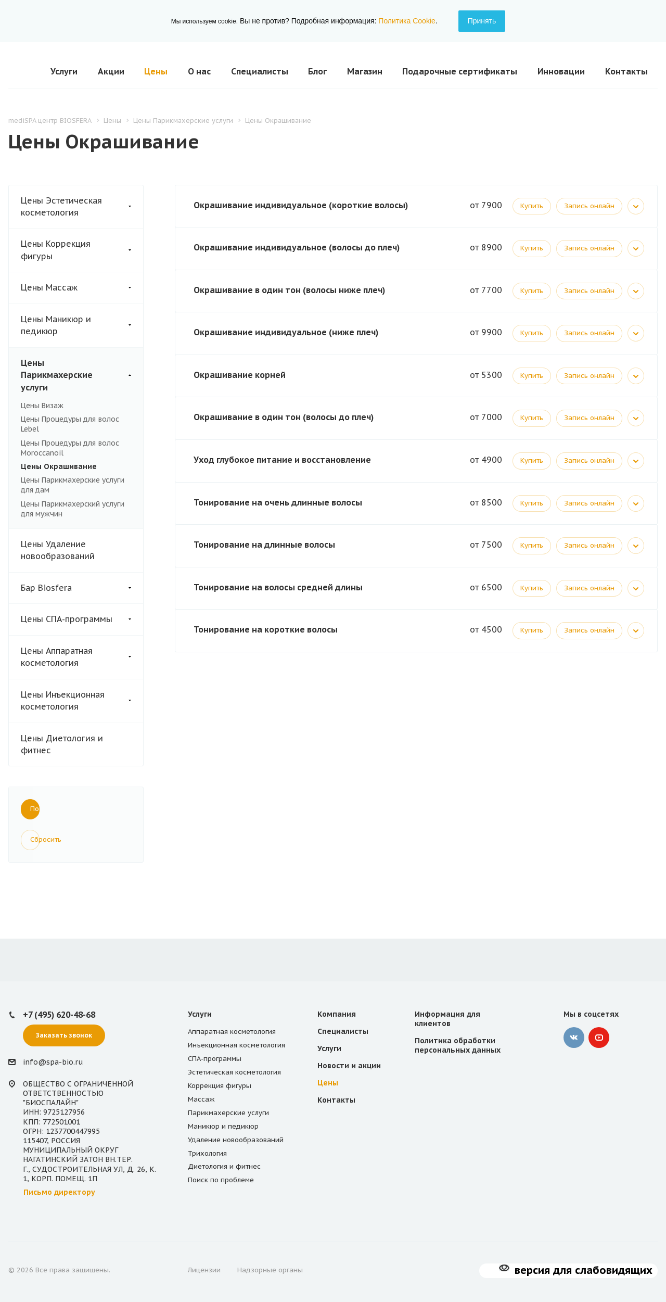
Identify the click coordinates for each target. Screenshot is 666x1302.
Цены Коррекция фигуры (82, 250)
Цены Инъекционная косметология (82, 701)
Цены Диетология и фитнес (62, 744)
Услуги (64, 71)
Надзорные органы (270, 1270)
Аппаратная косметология (232, 1031)
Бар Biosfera (82, 588)
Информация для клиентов (447, 1018)
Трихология (207, 1153)
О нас (199, 71)
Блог (317, 71)
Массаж (201, 1099)
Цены (156, 71)
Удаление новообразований (236, 1139)
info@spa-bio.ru (53, 1062)
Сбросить (35, 839)
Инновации (561, 71)
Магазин (364, 71)
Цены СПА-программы (82, 619)
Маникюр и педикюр (223, 1126)
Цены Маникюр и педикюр (82, 325)
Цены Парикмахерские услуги (82, 375)
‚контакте (573, 1037)
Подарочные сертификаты (459, 71)
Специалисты (259, 71)
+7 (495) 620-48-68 (59, 1014)
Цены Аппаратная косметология (82, 657)
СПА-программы (214, 1058)
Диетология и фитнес (224, 1166)
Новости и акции (349, 1065)
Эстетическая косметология (234, 1072)
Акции (111, 71)
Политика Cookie (406, 21)
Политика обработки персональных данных (458, 1045)
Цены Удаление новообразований (58, 550)
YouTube (598, 1037)
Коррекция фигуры (219, 1085)
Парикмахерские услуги (228, 1112)
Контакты (626, 71)
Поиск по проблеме (221, 1179)
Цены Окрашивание (59, 466)
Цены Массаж (82, 287)
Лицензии (204, 1270)
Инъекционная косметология (236, 1045)
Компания (336, 1014)
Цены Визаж (42, 405)
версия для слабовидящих (583, 1270)
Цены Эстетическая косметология (82, 207)
